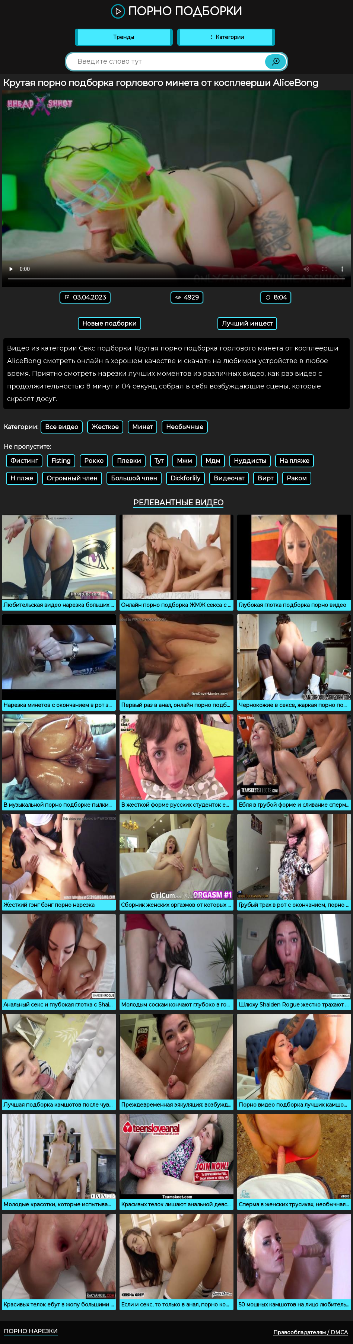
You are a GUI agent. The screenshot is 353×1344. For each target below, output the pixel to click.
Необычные (184, 427)
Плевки (129, 460)
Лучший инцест (247, 323)
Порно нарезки (31, 1331)
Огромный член (72, 478)
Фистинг (24, 460)
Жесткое (105, 427)
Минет (142, 427)
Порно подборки (176, 12)
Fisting (61, 460)
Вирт (265, 478)
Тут (159, 460)
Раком (297, 478)
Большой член (134, 478)
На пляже (294, 460)
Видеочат (229, 478)
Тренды (123, 37)
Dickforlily (185, 478)
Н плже (21, 478)
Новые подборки (109, 323)
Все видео (61, 427)
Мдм (213, 460)
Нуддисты (250, 460)
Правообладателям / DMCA (310, 1332)
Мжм (184, 460)
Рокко (94, 460)
